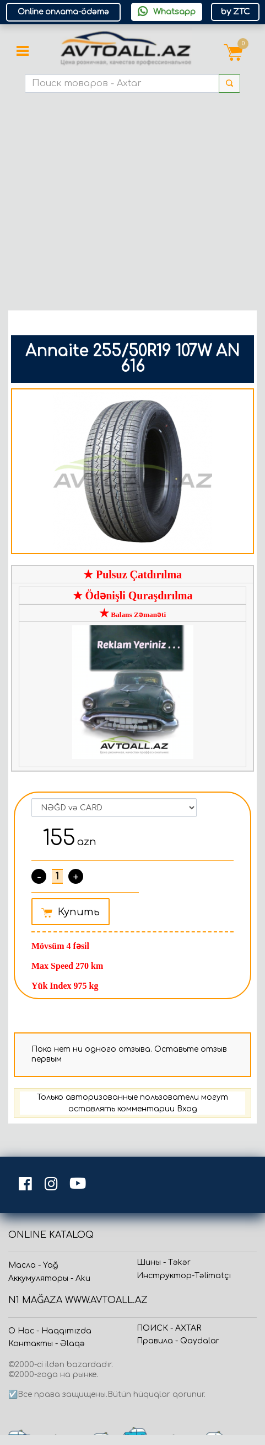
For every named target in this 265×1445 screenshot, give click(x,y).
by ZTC (235, 12)
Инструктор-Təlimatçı (184, 1276)
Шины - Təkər (164, 1262)
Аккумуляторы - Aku (49, 1278)
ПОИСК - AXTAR (169, 1328)
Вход (187, 1109)
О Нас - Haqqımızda (49, 1331)
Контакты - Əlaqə (46, 1343)
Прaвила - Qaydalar (178, 1341)
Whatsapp (167, 11)
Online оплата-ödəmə (63, 12)
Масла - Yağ (33, 1265)
